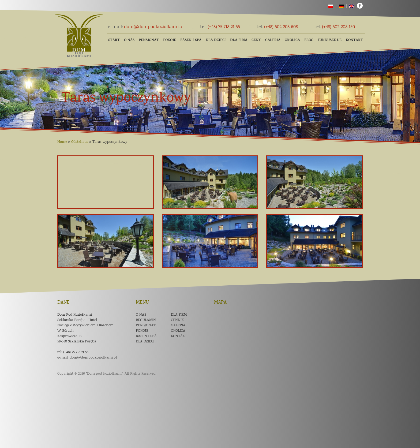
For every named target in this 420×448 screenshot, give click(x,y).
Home (62, 142)
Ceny (256, 40)
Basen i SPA (190, 40)
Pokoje (169, 40)
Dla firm (238, 40)
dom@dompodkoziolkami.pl (145, 27)
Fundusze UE (330, 40)
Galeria (272, 40)
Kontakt (354, 40)
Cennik (177, 320)
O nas (129, 40)
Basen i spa (146, 336)
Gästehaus (79, 142)
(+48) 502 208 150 (334, 27)
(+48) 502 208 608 (277, 27)
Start (114, 40)
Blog (308, 40)
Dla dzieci (216, 40)
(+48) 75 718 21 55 (220, 27)
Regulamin (146, 320)
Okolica (292, 40)
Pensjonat (149, 40)
